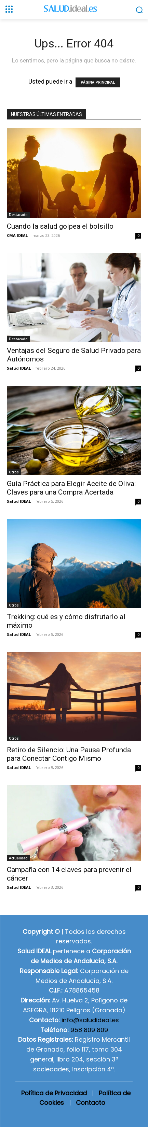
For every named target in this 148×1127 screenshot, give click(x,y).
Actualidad (18, 858)
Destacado (18, 214)
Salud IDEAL (19, 368)
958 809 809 (89, 1030)
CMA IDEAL (17, 235)
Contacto (90, 1102)
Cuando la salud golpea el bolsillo (60, 226)
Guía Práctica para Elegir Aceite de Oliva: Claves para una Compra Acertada (71, 488)
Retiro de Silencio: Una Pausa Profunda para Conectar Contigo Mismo (69, 754)
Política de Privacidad (54, 1093)
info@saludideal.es (90, 1020)
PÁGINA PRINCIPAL (98, 82)
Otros (14, 472)
